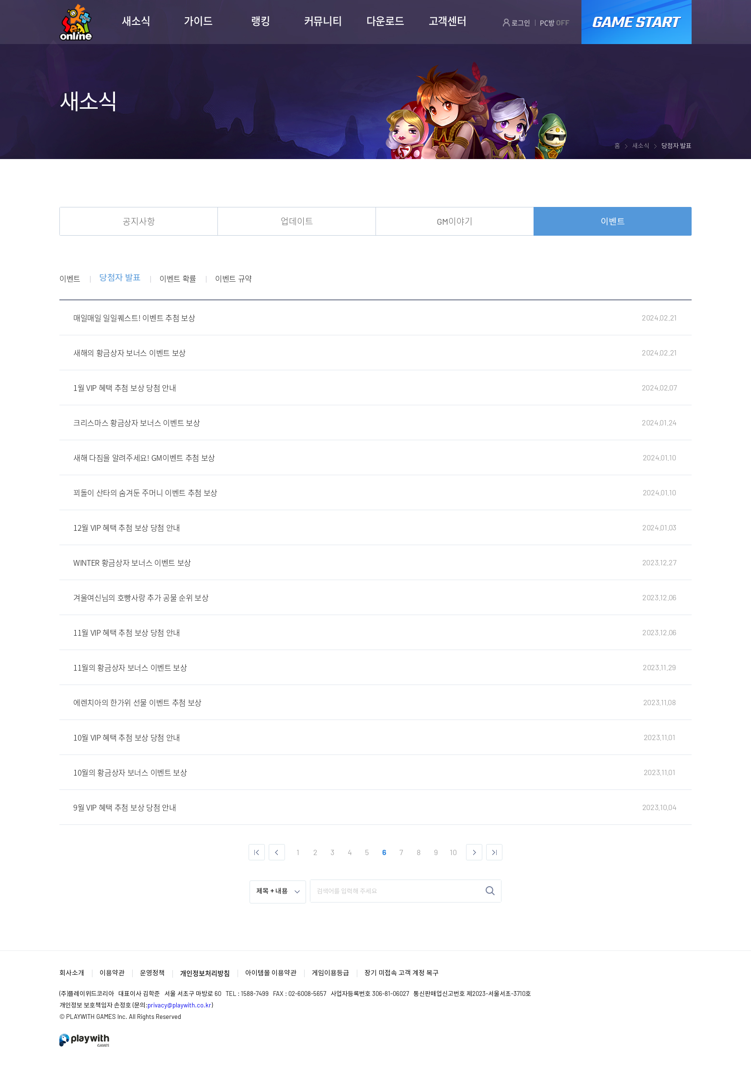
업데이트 (297, 221)
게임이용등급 (330, 973)
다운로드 (385, 20)
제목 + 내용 (272, 891)
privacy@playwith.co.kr (179, 1005)
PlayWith (84, 1040)
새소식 (136, 20)
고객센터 (448, 20)
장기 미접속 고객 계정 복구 (401, 973)
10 (453, 852)
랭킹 (260, 20)
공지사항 (139, 221)
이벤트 (613, 221)
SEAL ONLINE (75, 22)
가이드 (198, 20)
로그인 (516, 22)
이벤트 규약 (233, 278)
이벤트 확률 (177, 278)
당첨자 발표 (120, 278)
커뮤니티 (323, 20)
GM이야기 (455, 221)
